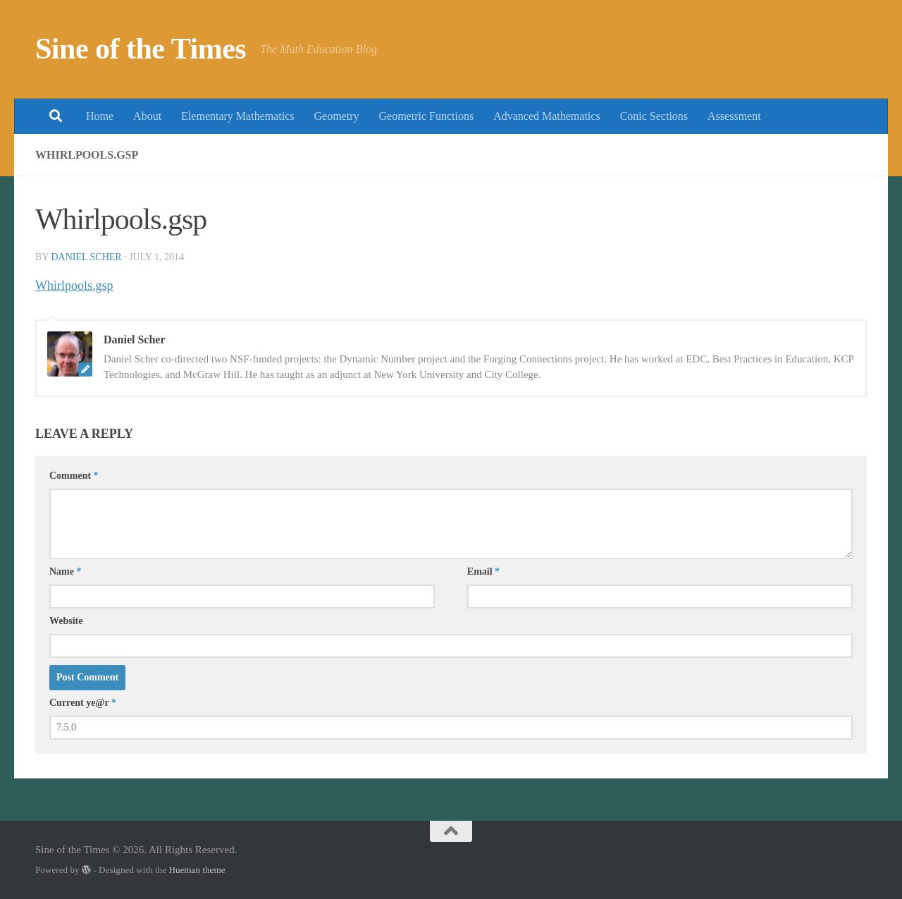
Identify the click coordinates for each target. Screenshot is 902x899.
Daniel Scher (86, 257)
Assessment (734, 116)
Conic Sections (654, 116)
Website (65, 621)
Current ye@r (82, 702)
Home (99, 116)
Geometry (336, 116)
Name (65, 571)
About (147, 116)
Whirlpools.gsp (74, 286)
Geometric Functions (426, 116)
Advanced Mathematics (546, 116)
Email (483, 571)
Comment (74, 475)
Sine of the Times (140, 48)
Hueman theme (196, 869)
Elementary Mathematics (237, 116)
